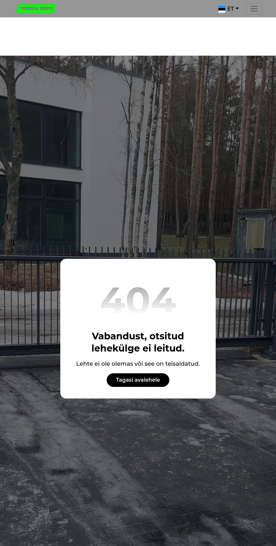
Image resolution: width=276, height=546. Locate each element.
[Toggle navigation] (254, 8)
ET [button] (226, 9)
